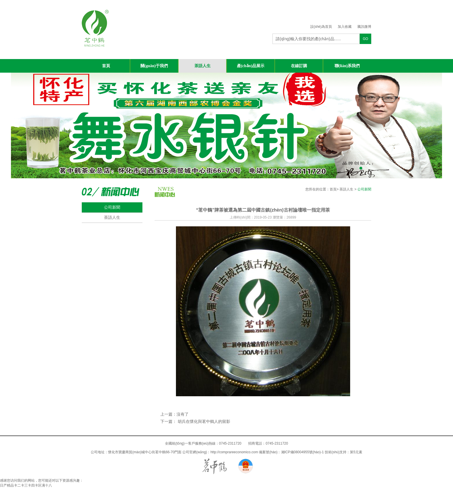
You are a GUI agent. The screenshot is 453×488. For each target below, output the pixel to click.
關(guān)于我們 (154, 66)
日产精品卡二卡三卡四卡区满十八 (26, 485)
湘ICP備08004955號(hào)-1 (302, 452)
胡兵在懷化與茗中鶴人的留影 (203, 421)
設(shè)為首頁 (321, 27)
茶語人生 (202, 66)
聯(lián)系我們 (347, 66)
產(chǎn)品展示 (250, 66)
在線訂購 (299, 66)
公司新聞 (112, 207)
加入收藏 (345, 27)
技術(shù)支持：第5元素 (343, 452)
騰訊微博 (364, 27)
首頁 (106, 66)
